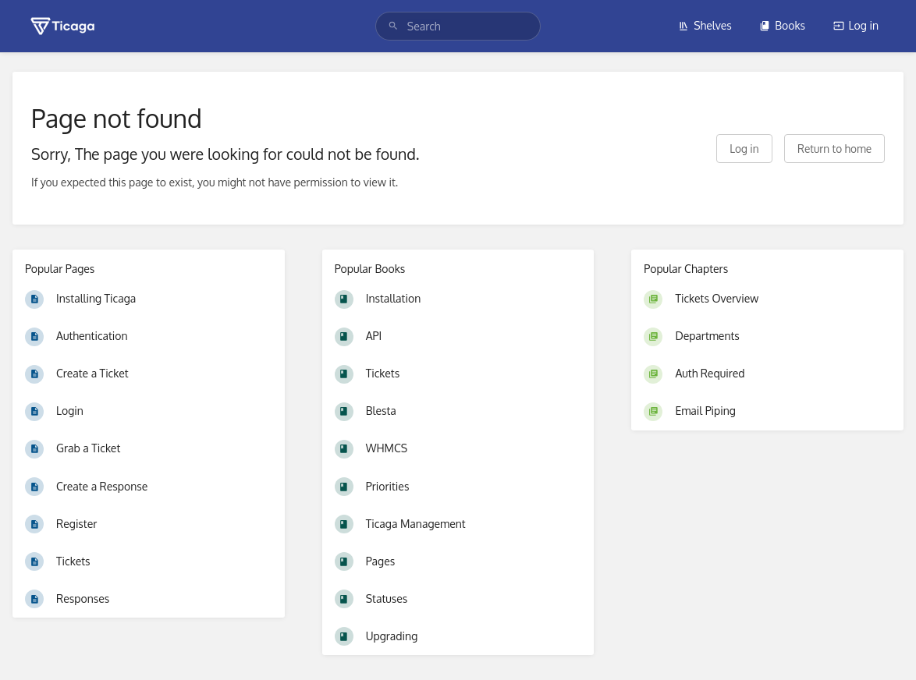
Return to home (834, 148)
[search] (458, 26)
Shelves (705, 25)
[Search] (393, 26)
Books (782, 25)
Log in (856, 25)
